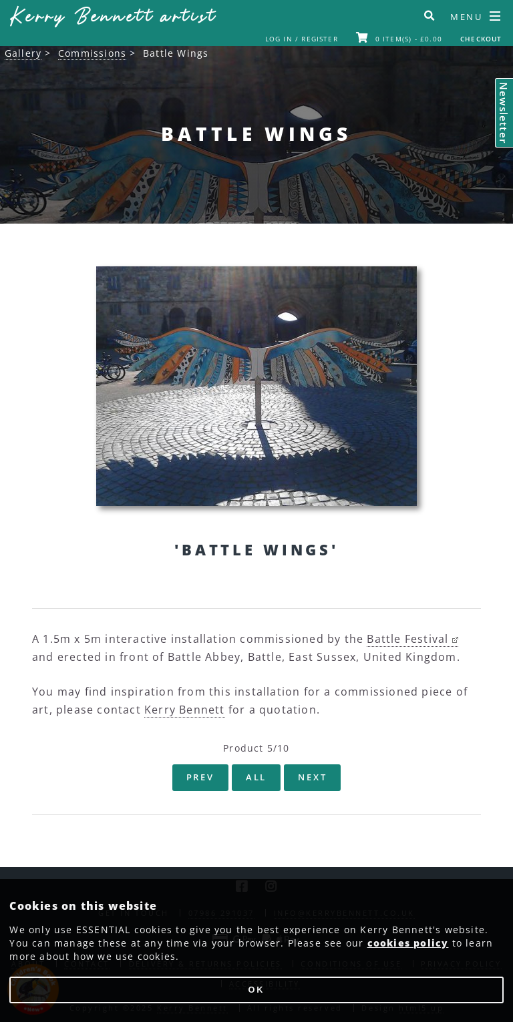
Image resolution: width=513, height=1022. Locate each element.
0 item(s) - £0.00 (399, 38)
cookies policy (408, 943)
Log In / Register (301, 38)
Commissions (92, 53)
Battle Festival (412, 638)
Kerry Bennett (112, 17)
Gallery (23, 53)
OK (256, 990)
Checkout (481, 38)
